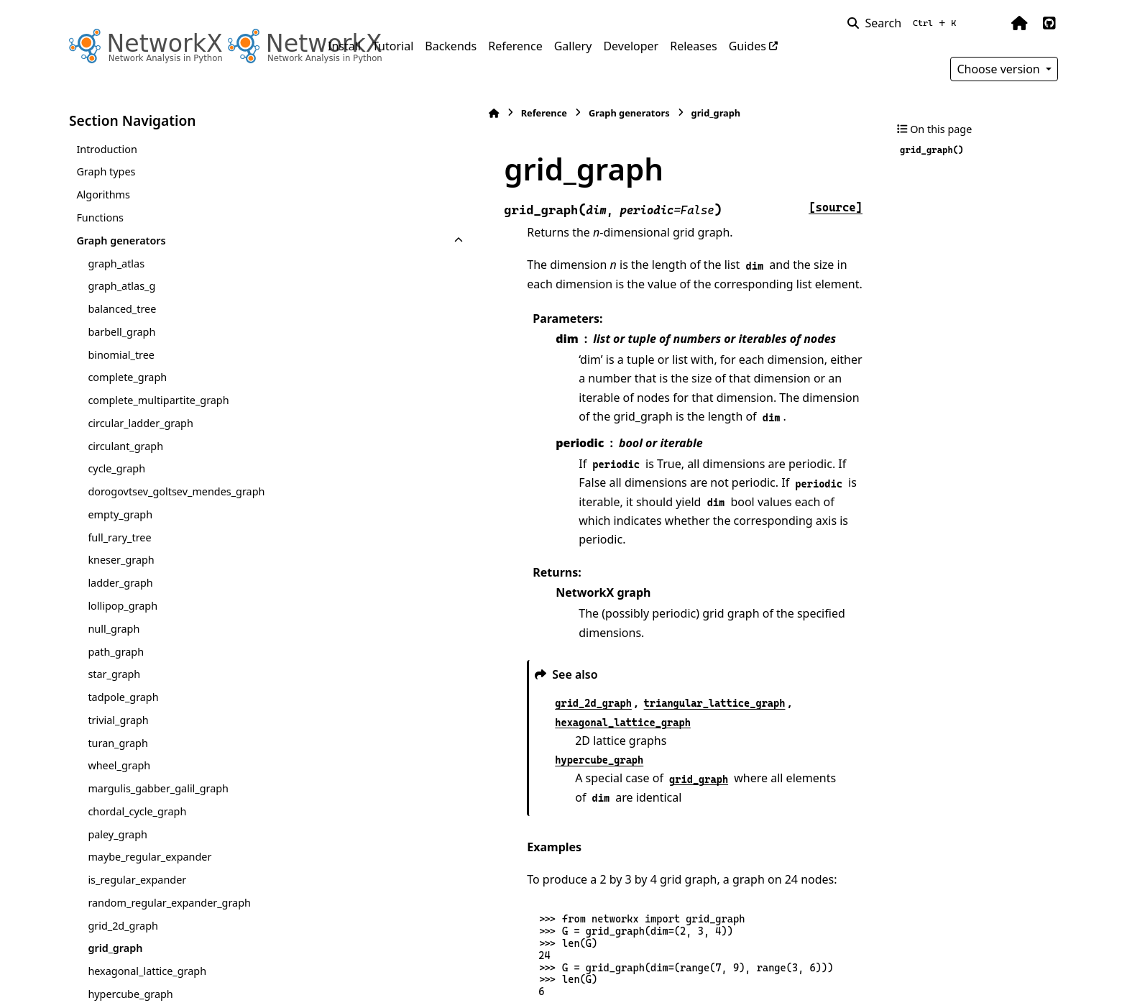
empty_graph (120, 514)
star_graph (114, 674)
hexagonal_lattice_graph (147, 971)
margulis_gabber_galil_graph (158, 788)
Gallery (573, 46)
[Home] (335, 113)
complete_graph (127, 377)
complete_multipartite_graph (158, 400)
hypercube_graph (130, 994)
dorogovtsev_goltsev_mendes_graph (176, 491)
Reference (515, 46)
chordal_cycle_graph (137, 811)
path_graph (116, 652)
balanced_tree (122, 309)
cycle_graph (116, 468)
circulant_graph (125, 446)
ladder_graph (120, 583)
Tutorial (392, 46)
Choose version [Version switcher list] (1000, 69)
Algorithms (103, 194)
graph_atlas (116, 263)
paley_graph (117, 834)
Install (344, 46)
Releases (693, 46)
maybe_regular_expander (149, 856)
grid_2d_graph (123, 926)
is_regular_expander (137, 879)
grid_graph (115, 948)
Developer (630, 46)
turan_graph (117, 743)
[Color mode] (989, 23)
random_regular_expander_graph (169, 903)
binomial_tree (121, 355)
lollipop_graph (122, 606)
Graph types (105, 171)
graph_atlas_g (121, 286)
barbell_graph (121, 332)
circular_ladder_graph (140, 423)
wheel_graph (119, 765)
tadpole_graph (123, 697)
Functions (100, 217)
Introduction (106, 149)
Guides (747, 46)
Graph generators (120, 240)
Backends (451, 46)
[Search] (904, 23)
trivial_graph (118, 720)
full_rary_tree (119, 537)
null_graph (113, 629)
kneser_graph (121, 560)
